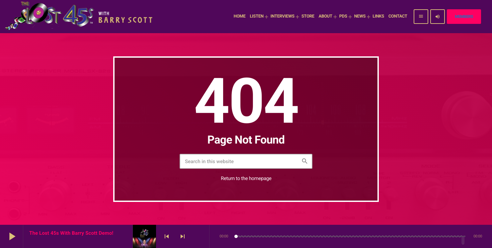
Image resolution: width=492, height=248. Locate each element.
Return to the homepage (246, 178)
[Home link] (79, 16)
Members (464, 16)
